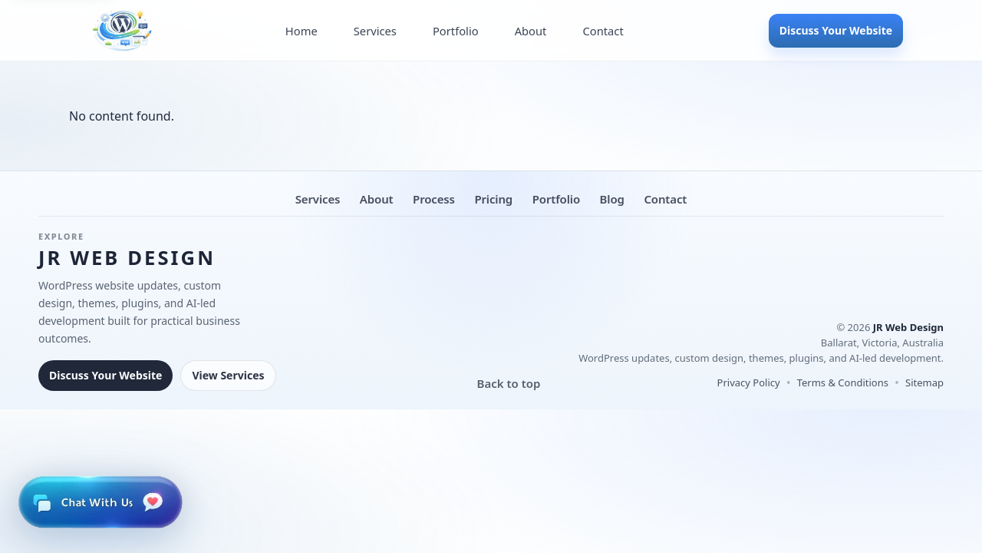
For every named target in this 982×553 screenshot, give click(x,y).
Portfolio (456, 30)
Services (375, 30)
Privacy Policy (748, 382)
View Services (228, 375)
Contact (602, 30)
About (531, 30)
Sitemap (924, 382)
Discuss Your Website (835, 30)
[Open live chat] (99, 502)
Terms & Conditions (842, 382)
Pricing (493, 199)
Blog (612, 199)
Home (301, 30)
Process (434, 199)
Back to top (509, 383)
